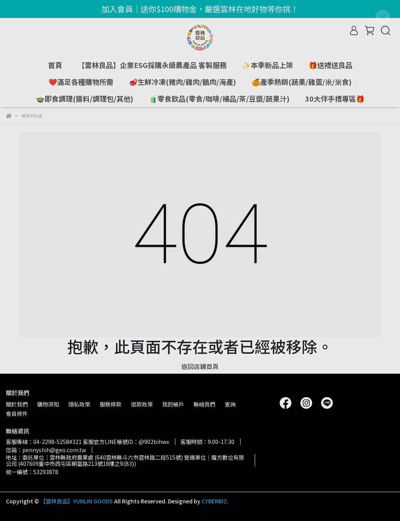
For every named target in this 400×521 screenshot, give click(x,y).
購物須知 (48, 404)
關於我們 (17, 404)
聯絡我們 (204, 404)
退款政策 (142, 404)
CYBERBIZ (214, 501)
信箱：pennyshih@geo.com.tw (46, 450)
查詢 (230, 404)
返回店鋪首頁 (200, 366)
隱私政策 (79, 404)
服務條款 (110, 404)
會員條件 (17, 413)
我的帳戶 (173, 404)
